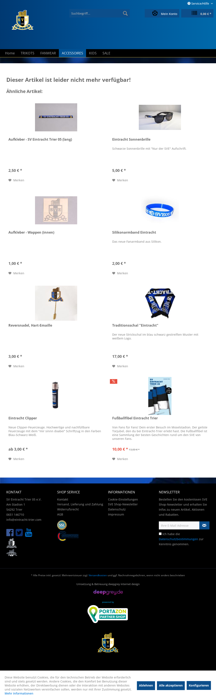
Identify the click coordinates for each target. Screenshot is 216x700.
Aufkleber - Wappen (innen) (31, 232)
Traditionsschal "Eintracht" (135, 325)
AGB (60, 514)
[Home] (10, 53)
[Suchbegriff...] (99, 13)
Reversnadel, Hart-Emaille (30, 325)
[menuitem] (99, 13)
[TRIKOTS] (27, 53)
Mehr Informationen (19, 693)
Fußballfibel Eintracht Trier (135, 418)
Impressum (116, 514)
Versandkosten (98, 575)
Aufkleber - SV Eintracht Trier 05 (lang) (40, 139)
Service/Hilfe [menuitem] (199, 3)
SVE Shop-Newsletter (123, 504)
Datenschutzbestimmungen (178, 539)
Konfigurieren (199, 685)
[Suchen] (125, 13)
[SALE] (106, 53)
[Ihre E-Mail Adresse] (179, 525)
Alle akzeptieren (171, 685)
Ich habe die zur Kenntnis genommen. (181, 539)
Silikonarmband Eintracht (134, 232)
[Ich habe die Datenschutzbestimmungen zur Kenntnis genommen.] (160, 533)
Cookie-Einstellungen (123, 499)
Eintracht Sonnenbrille (131, 139)
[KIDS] (93, 53)
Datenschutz (117, 509)
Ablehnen (146, 685)
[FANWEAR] (48, 53)
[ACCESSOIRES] (72, 53)
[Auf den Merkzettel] (16, 180)
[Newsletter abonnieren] (204, 525)
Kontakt (62, 499)
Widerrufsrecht (68, 509)
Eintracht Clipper (22, 418)
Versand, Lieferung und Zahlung (80, 504)
